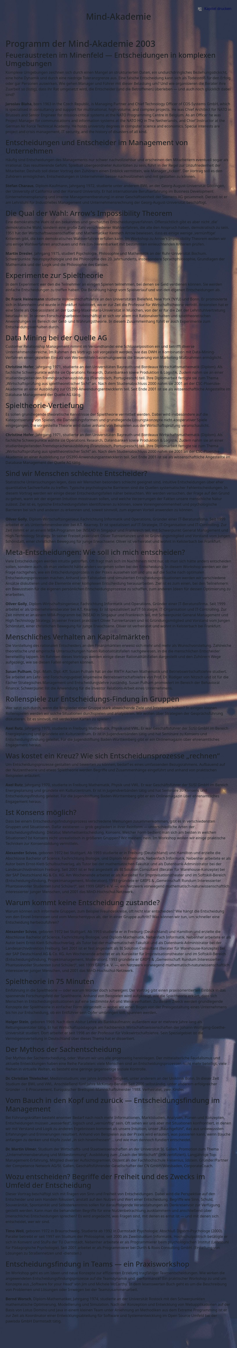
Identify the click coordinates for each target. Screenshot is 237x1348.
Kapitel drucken (214, 8)
